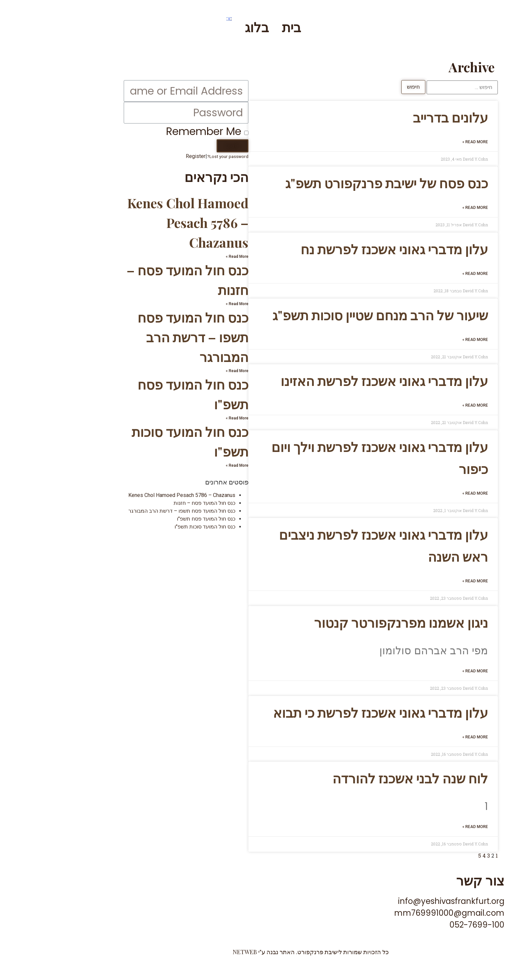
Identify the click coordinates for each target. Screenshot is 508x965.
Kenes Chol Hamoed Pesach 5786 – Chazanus (131, 222)
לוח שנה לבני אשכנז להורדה (353, 778)
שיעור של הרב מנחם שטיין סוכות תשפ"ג (323, 315)
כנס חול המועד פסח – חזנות (148, 503)
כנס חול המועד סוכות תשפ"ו (148, 527)
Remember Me (150, 131)
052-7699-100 (420, 924)
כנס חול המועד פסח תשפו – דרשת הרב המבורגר (136, 336)
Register (139, 156)
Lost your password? (171, 156)
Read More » (418, 142)
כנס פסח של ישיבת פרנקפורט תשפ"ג (329, 182)
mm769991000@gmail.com (392, 913)
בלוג (200, 26)
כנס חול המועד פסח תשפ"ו (149, 519)
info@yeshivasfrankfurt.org (394, 901)
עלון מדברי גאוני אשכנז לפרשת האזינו (327, 380)
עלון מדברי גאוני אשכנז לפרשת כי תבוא (323, 712)
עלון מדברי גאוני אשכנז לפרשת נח (337, 249)
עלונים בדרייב (393, 117)
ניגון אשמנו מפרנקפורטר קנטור (344, 622)
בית (234, 26)
